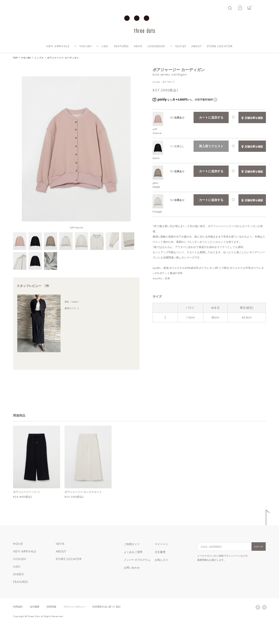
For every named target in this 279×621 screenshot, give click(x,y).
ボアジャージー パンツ (26, 492)
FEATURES (121, 46)
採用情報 (51, 606)
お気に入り (161, 560)
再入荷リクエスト (211, 146)
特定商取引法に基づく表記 (106, 606)
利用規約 (18, 606)
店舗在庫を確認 (252, 118)
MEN (104, 46)
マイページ (161, 544)
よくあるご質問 (133, 552)
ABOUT (196, 46)
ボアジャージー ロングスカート (83, 492)
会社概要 (34, 606)
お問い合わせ (132, 567)
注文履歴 (160, 552)
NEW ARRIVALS (57, 46)
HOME (18, 544)
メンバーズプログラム (137, 560)
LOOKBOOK (156, 46)
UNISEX (18, 574)
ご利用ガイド (132, 544)
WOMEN (85, 46)
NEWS (138, 46)
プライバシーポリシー (74, 606)
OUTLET (180, 46)
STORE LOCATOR (220, 46)
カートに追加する (211, 117)
